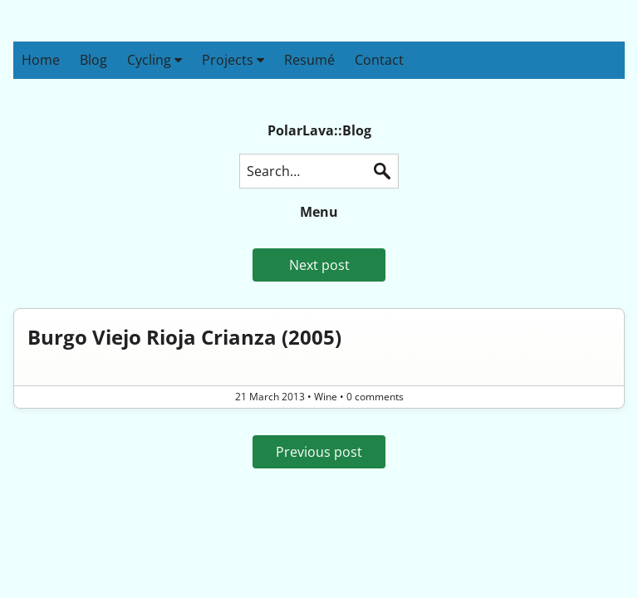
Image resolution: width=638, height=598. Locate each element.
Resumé (309, 60)
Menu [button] (319, 212)
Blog (93, 60)
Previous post (319, 452)
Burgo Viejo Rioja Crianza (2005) (184, 336)
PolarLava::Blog (319, 130)
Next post (319, 265)
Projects (233, 60)
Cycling (154, 60)
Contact (379, 60)
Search (382, 171)
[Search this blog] (319, 171)
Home (41, 60)
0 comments (375, 397)
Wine (325, 397)
